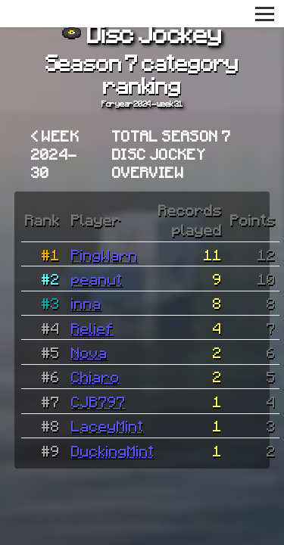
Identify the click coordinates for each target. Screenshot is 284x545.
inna (86, 302)
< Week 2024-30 (55, 153)
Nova (89, 352)
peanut (97, 278)
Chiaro (95, 376)
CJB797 (98, 401)
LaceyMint (107, 425)
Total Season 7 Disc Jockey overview (172, 153)
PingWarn (104, 254)
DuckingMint (112, 450)
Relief (92, 327)
